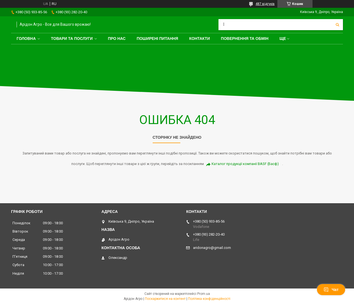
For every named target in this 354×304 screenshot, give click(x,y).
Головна (26, 38)
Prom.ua (203, 294)
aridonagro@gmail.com (212, 248)
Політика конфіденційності (209, 299)
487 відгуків (265, 4)
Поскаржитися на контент (165, 299)
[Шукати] (337, 24)
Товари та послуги (72, 38)
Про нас (117, 38)
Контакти (199, 38)
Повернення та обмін (245, 38)
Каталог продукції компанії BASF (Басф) (245, 164)
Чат (331, 289)
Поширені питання (157, 38)
